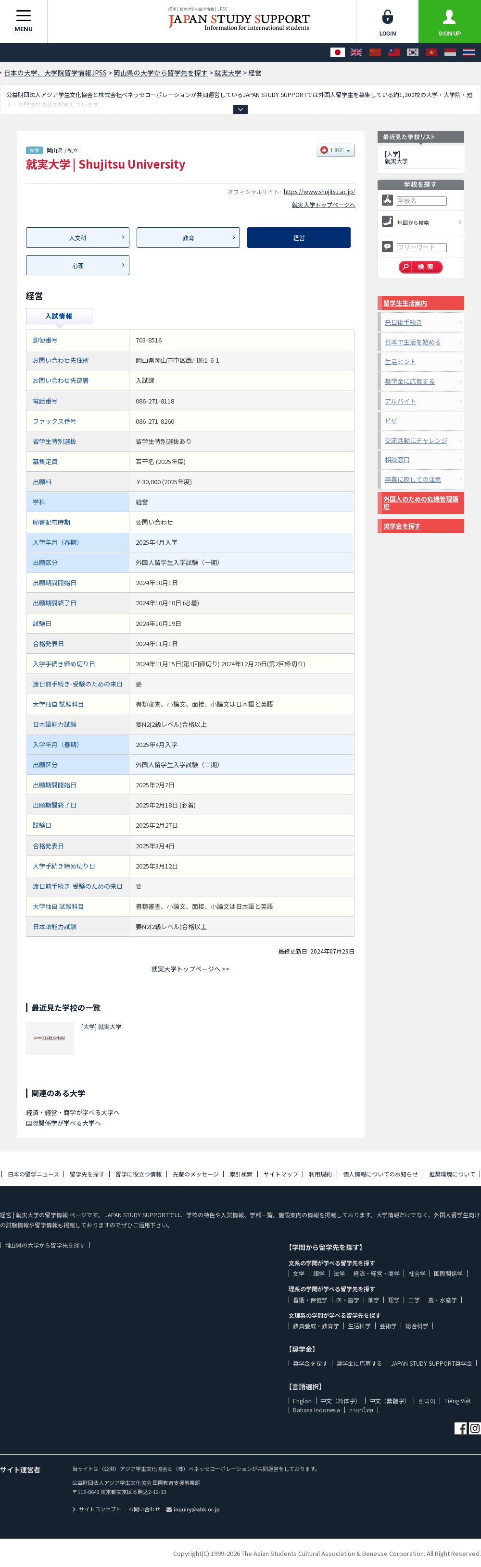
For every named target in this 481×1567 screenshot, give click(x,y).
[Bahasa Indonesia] (450, 53)
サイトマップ (281, 1174)
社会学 (417, 1273)
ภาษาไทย (361, 1410)
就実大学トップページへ (323, 204)
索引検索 (241, 1174)
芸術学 (388, 1326)
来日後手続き (403, 322)
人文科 (78, 237)
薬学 (374, 1300)
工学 (414, 1300)
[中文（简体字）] (375, 53)
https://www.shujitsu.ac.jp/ (319, 191)
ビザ (391, 420)
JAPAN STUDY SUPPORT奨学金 (431, 1363)
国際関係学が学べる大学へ (63, 1122)
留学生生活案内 (405, 302)
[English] (356, 53)
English (302, 1400)
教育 (188, 237)
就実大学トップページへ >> (190, 968)
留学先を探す (87, 1174)
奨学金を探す (402, 525)
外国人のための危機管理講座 (420, 502)
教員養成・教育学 (316, 1326)
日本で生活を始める (413, 341)
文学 (298, 1273)
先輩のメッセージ (196, 1174)
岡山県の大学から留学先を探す (44, 1245)
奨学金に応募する (410, 381)
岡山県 (55, 150)
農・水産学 (442, 1300)
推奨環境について (452, 1174)
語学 (319, 1273)
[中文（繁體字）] (394, 53)
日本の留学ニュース (33, 1174)
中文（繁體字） (389, 1400)
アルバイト (400, 400)
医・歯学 (347, 1300)
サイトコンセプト (96, 1509)
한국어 (427, 1400)
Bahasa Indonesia (316, 1410)
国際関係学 (448, 1273)
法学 (339, 1273)
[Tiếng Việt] (431, 53)
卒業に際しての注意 (413, 479)
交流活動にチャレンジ (416, 440)
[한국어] (412, 53)
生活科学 (359, 1326)
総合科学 (417, 1326)
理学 (394, 1300)
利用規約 (320, 1174)
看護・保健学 (310, 1300)
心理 (78, 265)
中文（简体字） (340, 1400)
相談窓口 (397, 459)
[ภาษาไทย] (469, 53)
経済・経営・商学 (377, 1273)
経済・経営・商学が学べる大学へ (73, 1112)
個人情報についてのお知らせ (380, 1174)
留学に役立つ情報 (138, 1174)
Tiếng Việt (457, 1400)
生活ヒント (400, 361)
